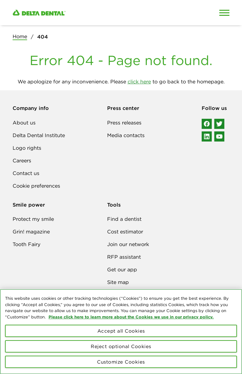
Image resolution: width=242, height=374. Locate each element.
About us (24, 122)
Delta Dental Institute (39, 135)
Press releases (124, 122)
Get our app (122, 269)
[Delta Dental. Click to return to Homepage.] (93, 13)
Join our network (128, 244)
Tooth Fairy (26, 244)
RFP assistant (124, 257)
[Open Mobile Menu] (224, 12)
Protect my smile (33, 219)
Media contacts (126, 135)
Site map (118, 282)
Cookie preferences (36, 186)
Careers (22, 160)
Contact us (26, 173)
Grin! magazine (31, 231)
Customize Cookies (121, 366)
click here (139, 81)
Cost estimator (125, 231)
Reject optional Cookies (121, 350)
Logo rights (27, 148)
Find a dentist (124, 219)
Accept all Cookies (121, 335)
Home (20, 36)
